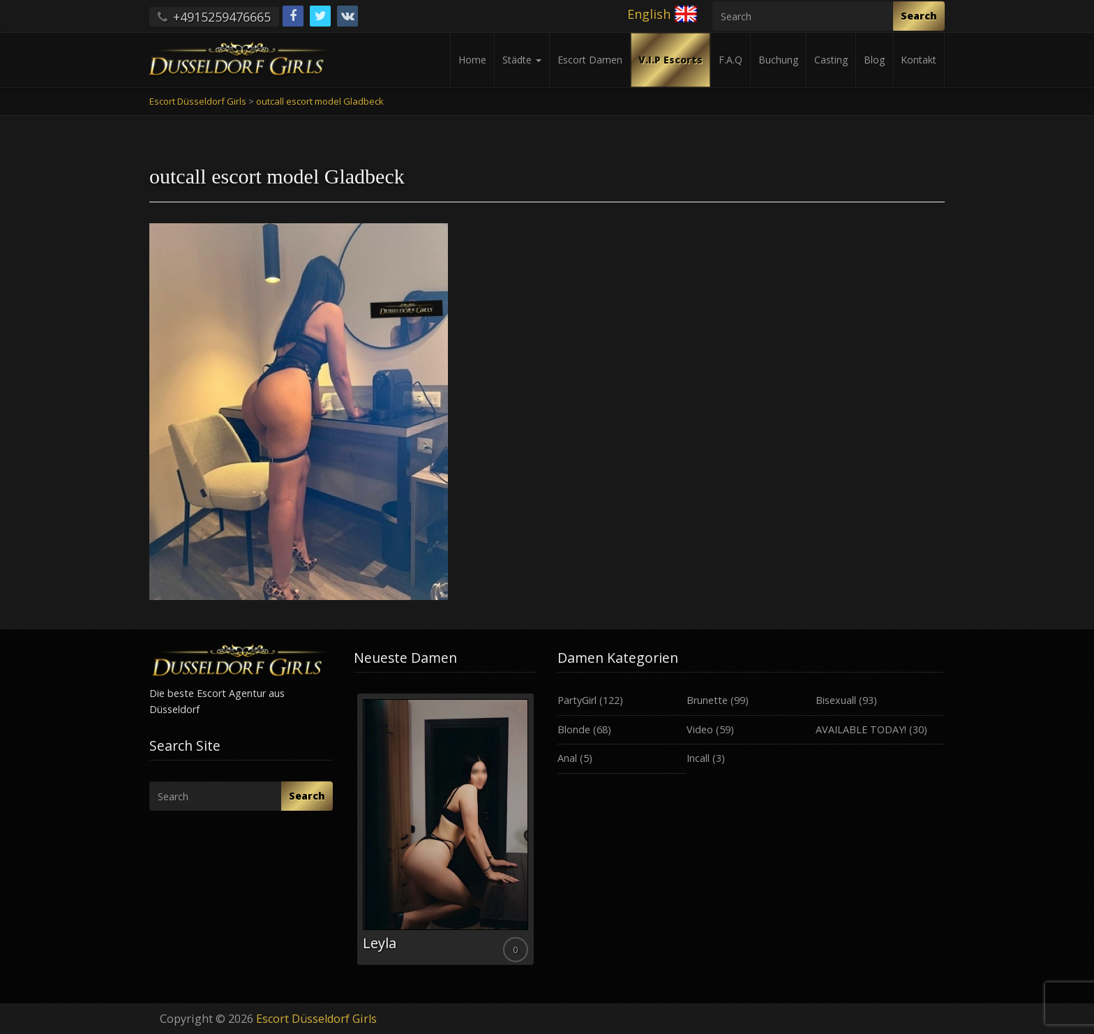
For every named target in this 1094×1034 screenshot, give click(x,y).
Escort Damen (589, 59)
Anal (567, 758)
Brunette (707, 700)
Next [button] (536, 834)
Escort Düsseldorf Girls (316, 1018)
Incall (698, 758)
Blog (874, 59)
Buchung (778, 59)
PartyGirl (577, 700)
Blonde (573, 729)
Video (700, 729)
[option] (445, 829)
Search (919, 15)
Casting (831, 59)
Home (472, 59)
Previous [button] (353, 834)
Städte (521, 59)
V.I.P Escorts (670, 59)
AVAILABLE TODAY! (861, 729)
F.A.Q (730, 59)
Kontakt (918, 59)
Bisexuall (836, 700)
